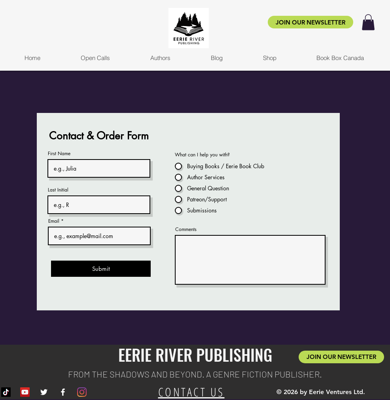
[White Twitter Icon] (44, 392)
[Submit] (101, 269)
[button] (368, 22)
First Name (59, 153)
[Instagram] (82, 392)
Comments (186, 229)
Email (53, 221)
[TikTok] (6, 392)
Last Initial (58, 190)
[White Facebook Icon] (63, 392)
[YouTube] (25, 392)
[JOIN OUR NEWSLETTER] (310, 22)
